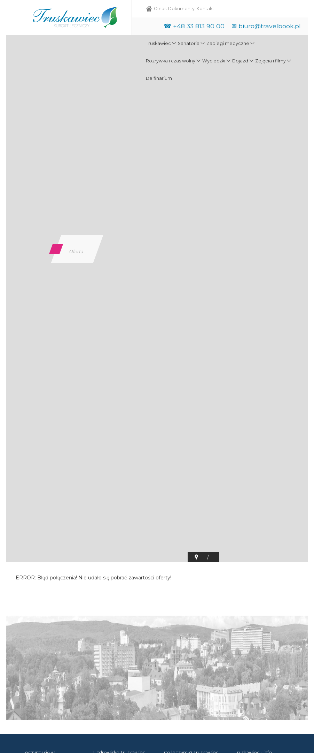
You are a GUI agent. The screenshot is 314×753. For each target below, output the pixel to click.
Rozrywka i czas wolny (170, 60)
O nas (160, 8)
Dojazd (240, 60)
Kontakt (205, 8)
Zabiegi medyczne (227, 43)
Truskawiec (158, 43)
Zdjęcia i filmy (270, 60)
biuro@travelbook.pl (269, 26)
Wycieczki (213, 60)
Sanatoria (188, 43)
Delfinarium (159, 78)
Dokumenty (181, 8)
